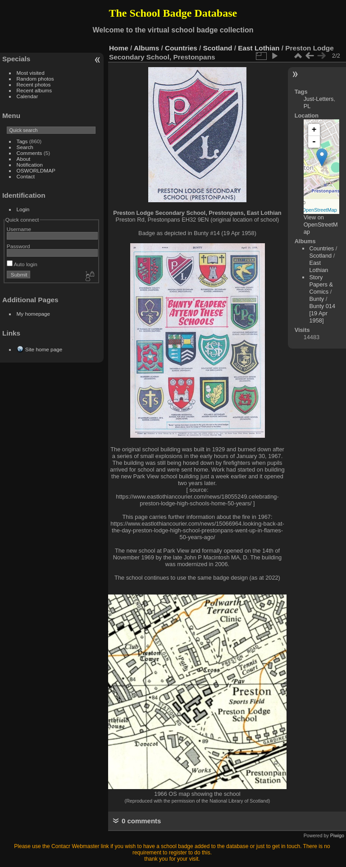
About (24, 159)
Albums (146, 48)
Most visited (31, 73)
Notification (30, 165)
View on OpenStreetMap (321, 224)
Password (18, 246)
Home (118, 48)
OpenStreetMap (319, 210)
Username (19, 229)
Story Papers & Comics (321, 284)
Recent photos (34, 84)
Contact (26, 176)
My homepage (33, 314)
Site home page (43, 349)
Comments (29, 153)
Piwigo (337, 835)
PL (307, 106)
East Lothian (258, 48)
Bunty (316, 298)
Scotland (217, 48)
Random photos (35, 79)
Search (25, 147)
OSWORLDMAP (36, 170)
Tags (22, 141)
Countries (181, 48)
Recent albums (34, 90)
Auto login (22, 264)
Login (23, 209)
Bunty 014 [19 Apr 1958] (322, 313)
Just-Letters (319, 98)
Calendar (27, 96)
